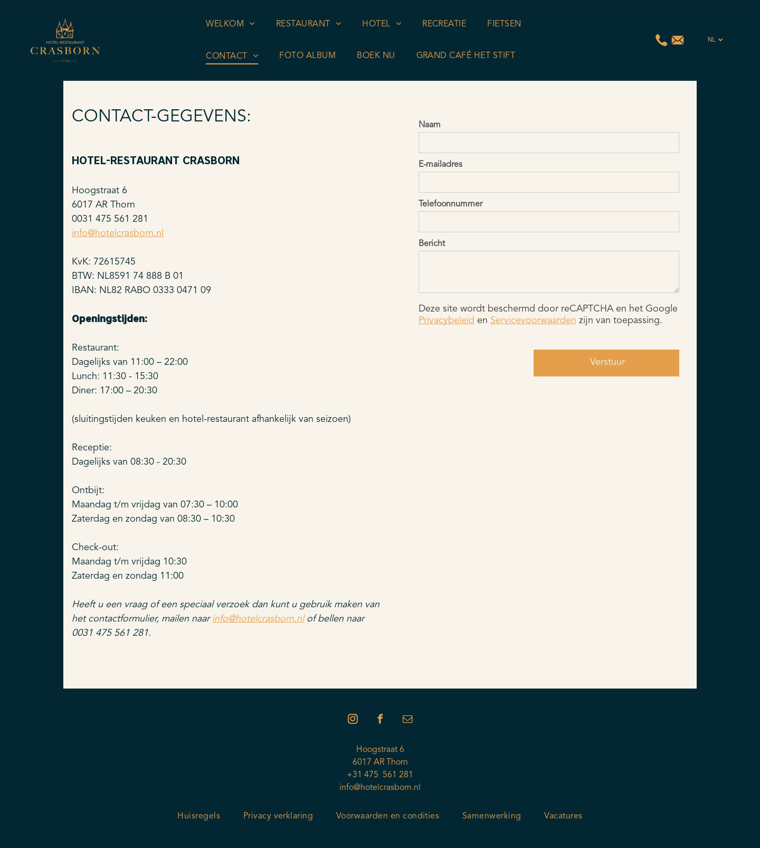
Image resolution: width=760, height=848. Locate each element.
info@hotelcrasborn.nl (118, 233)
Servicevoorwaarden (533, 320)
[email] (407, 720)
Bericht (432, 244)
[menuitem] (230, 24)
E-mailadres (440, 165)
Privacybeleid (446, 320)
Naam (430, 125)
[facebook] (380, 720)
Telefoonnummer (450, 204)
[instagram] (352, 720)
